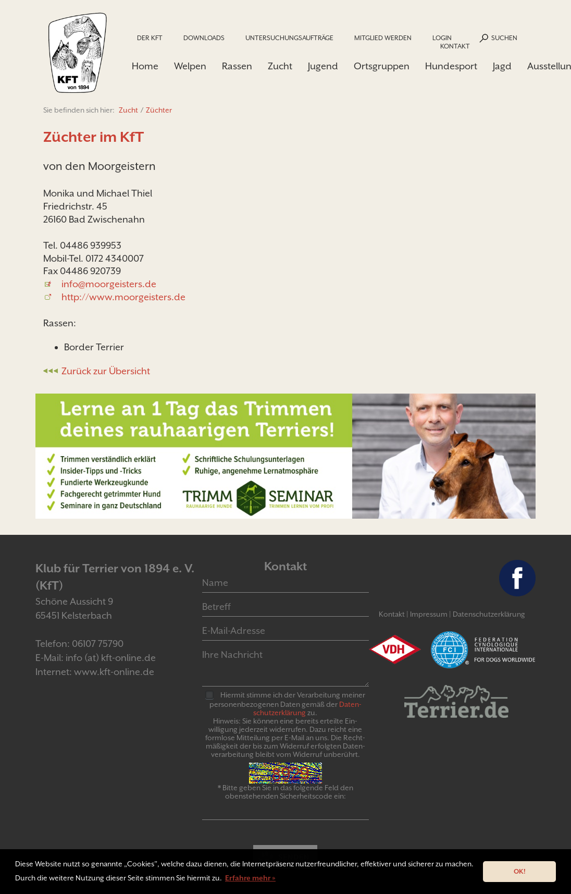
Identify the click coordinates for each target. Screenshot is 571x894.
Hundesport (451, 65)
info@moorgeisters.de (108, 283)
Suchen (504, 38)
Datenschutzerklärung (489, 614)
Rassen (237, 65)
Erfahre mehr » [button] (250, 878)
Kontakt (455, 46)
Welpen (190, 65)
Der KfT (150, 38)
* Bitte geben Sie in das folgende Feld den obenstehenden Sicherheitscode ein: (285, 791)
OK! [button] (520, 871)
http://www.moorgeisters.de (123, 296)
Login (442, 38)
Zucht (280, 65)
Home (145, 65)
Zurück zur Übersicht (105, 370)
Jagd (502, 65)
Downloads (204, 38)
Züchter (159, 110)
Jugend (323, 65)
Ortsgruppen (381, 65)
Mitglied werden (383, 38)
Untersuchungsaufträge (289, 38)
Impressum (429, 614)
